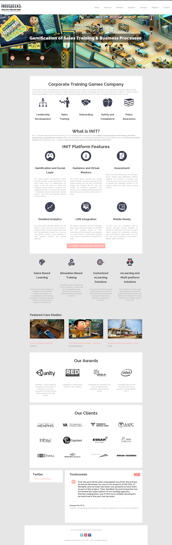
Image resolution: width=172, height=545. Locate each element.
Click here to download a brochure (86, 246)
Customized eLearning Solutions (100, 277)
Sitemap (78, 530)
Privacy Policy (96, 530)
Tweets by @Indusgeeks (42, 479)
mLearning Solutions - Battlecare (41, 343)
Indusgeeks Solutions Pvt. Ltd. (74, 540)
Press (72, 530)
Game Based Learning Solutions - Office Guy (84, 343)
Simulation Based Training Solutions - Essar (123, 343)
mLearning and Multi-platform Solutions (130, 277)
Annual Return (86, 530)
